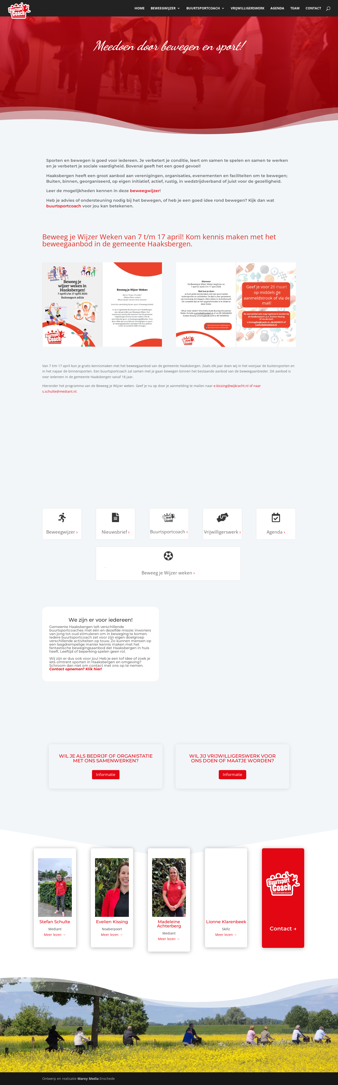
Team (295, 8)
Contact (313, 8)
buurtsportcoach (63, 206)
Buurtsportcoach (203, 8)
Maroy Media (88, 1078)
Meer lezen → (55, 934)
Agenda (277, 8)
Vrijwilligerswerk (247, 8)
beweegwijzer (163, 8)
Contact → (283, 928)
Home (139, 8)
